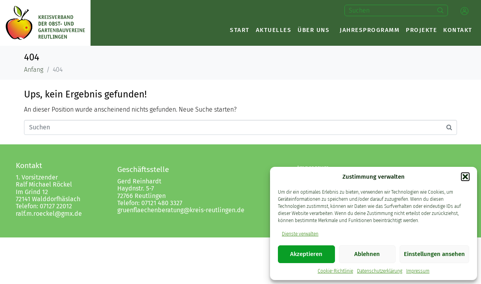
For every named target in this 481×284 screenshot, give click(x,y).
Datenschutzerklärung (379, 271)
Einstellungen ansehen (434, 254)
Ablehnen (367, 254)
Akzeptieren (306, 254)
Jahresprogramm (370, 30)
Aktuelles (274, 30)
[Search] (440, 10)
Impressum (417, 271)
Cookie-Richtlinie (335, 271)
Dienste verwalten (300, 234)
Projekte (421, 30)
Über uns (313, 30)
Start (240, 30)
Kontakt (457, 30)
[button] (465, 177)
